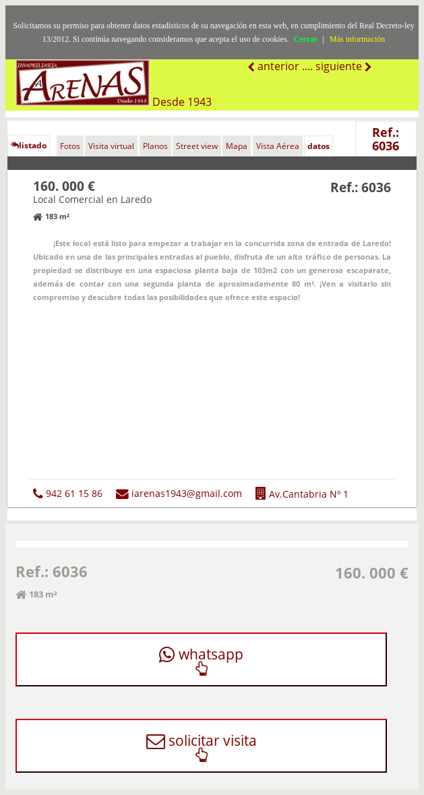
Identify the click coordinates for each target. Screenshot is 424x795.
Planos (155, 146)
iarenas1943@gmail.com (179, 493)
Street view (197, 146)
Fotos (70, 146)
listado (29, 145)
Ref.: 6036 (385, 139)
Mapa (236, 146)
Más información (357, 39)
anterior (277, 66)
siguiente (340, 66)
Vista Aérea (277, 146)
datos (318, 146)
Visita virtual (111, 146)
